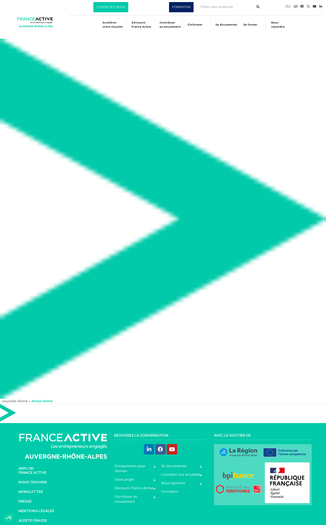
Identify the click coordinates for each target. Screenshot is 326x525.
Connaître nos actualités (180, 470)
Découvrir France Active (139, 24)
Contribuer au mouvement (167, 24)
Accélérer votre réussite (109, 24)
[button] (110, 7)
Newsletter (31, 487)
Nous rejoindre (278, 24)
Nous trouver (33, 478)
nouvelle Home (15, 396)
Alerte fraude (33, 516)
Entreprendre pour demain (130, 463)
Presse (25, 497)
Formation (169, 487)
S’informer (193, 25)
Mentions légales (36, 506)
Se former (250, 25)
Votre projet (124, 475)
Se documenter (225, 25)
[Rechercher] (258, 6)
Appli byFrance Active (33, 466)
